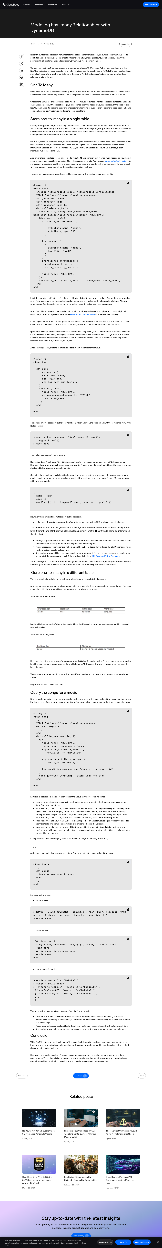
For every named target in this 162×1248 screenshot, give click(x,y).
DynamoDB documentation (82, 314)
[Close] (158, 1242)
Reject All (123, 1242)
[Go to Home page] (11, 4)
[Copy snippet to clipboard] (128, 183)
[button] (28, 4)
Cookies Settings (105, 1242)
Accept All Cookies (142, 1242)
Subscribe (125, 44)
